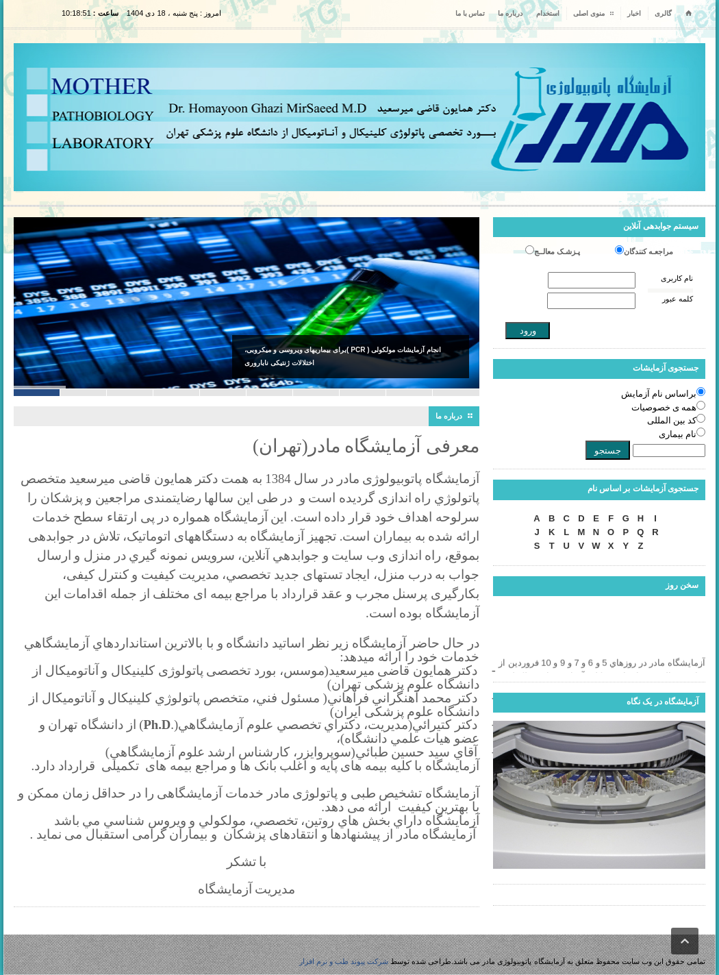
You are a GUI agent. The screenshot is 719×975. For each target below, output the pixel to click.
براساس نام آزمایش (659, 393)
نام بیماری (677, 434)
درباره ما (510, 13)
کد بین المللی (672, 420)
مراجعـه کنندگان (648, 251)
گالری (663, 13)
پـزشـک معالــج (557, 251)
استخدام (547, 13)
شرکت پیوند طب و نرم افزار (343, 961)
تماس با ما (470, 13)
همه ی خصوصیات (664, 407)
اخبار (634, 13)
